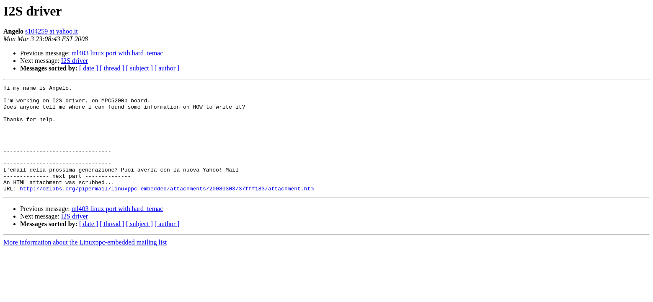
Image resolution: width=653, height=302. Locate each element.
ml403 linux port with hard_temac (117, 53)
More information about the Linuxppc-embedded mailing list (85, 263)
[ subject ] (139, 68)
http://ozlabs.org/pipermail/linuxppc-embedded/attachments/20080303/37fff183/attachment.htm (167, 209)
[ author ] (167, 68)
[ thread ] (112, 68)
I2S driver (74, 60)
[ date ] (88, 68)
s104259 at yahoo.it (51, 31)
